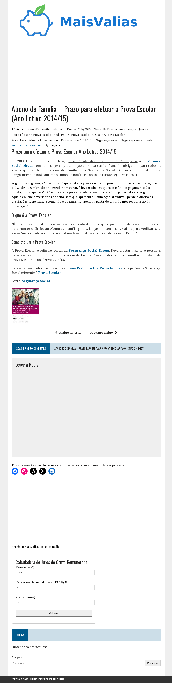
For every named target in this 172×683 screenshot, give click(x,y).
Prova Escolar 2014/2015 (77, 140)
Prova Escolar (49, 272)
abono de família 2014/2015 (72, 129)
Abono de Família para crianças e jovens (120, 129)
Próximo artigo (103, 332)
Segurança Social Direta (137, 140)
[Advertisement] (86, 69)
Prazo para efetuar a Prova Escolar (35, 140)
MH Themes (58, 679)
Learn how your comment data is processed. (96, 465)
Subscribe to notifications (29, 647)
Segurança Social (36, 281)
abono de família (38, 129)
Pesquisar (18, 657)
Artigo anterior (68, 332)
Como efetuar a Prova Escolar (31, 135)
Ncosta (37, 145)
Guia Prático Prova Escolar (71, 135)
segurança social (107, 140)
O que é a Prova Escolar (108, 135)
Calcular (54, 613)
